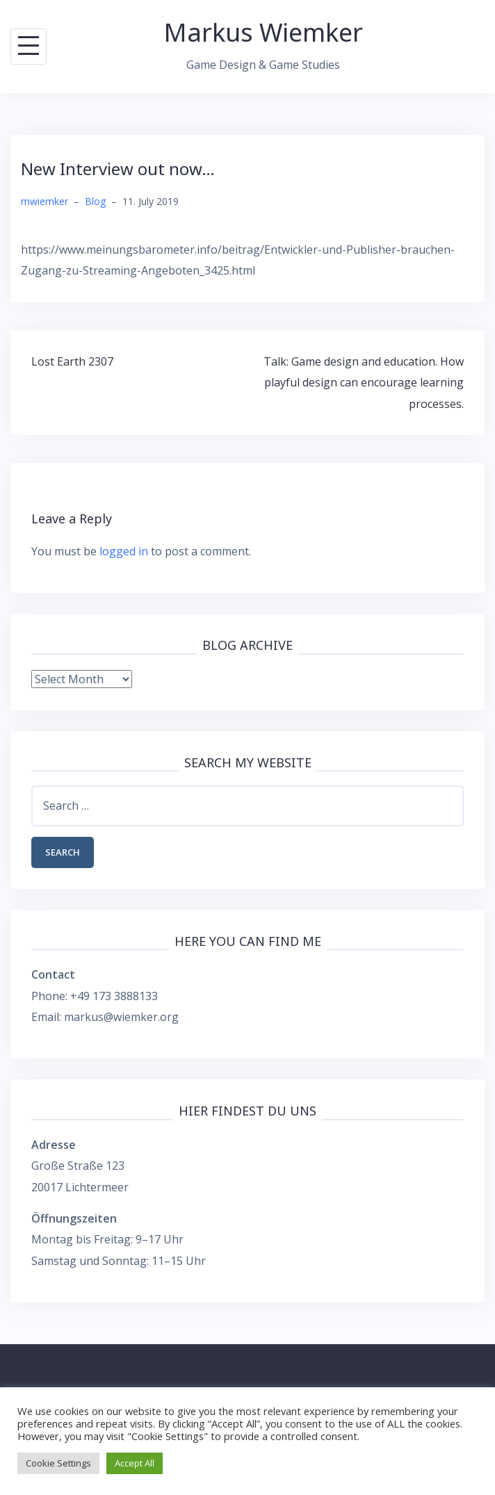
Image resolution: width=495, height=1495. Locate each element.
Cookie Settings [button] (58, 1463)
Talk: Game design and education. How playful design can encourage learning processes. (363, 382)
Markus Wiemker (263, 32)
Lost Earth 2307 (72, 361)
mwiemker (44, 201)
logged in (123, 551)
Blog (95, 201)
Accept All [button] (134, 1463)
